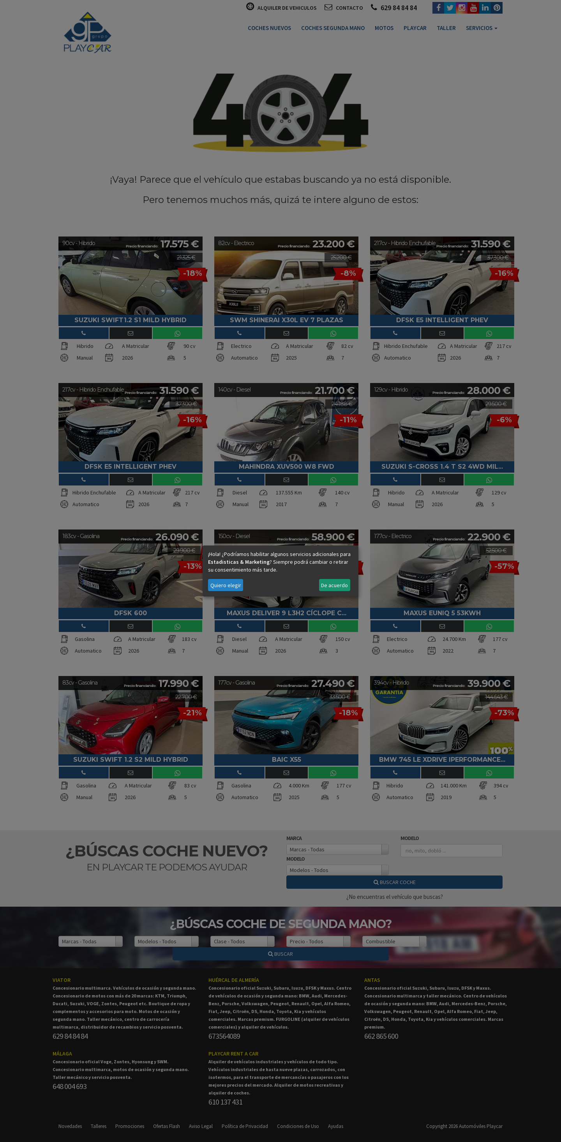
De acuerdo (334, 585)
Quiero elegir (225, 585)
